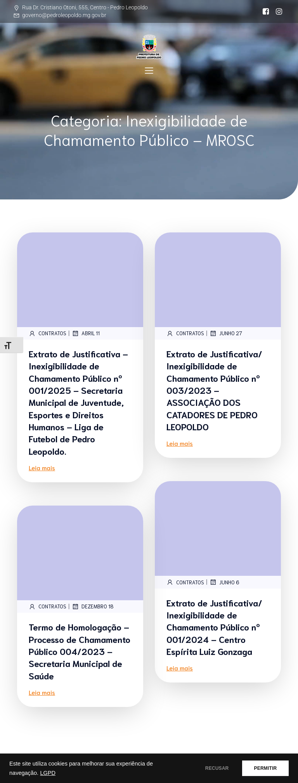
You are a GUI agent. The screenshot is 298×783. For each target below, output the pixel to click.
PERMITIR (263, 768)
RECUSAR (212, 768)
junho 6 (224, 582)
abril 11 (86, 333)
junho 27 (226, 333)
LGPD (47, 773)
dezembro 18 (93, 606)
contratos (47, 333)
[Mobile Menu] (149, 70)
